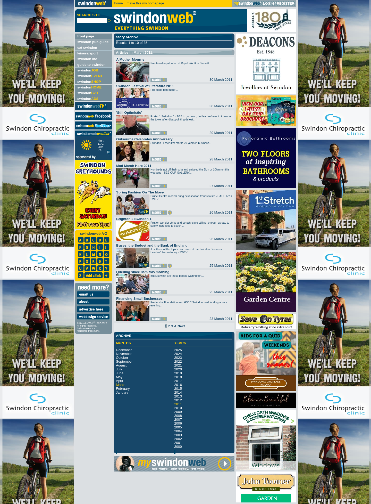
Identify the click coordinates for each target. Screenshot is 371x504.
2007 (178, 419)
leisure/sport (87, 53)
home (118, 3)
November (124, 354)
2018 (178, 377)
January (122, 392)
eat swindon (87, 48)
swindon (87, 70)
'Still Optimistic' (129, 113)
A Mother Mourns (130, 59)
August (121, 365)
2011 (178, 404)
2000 (178, 447)
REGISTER (285, 3)
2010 (178, 408)
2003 (178, 435)
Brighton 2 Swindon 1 (133, 219)
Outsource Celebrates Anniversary (144, 139)
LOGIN (268, 3)
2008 (178, 416)
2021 (178, 365)
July (119, 369)
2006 (178, 423)
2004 (178, 431)
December (124, 350)
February (123, 389)
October (122, 358)
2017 (178, 381)
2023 (178, 358)
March (120, 385)
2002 (178, 439)
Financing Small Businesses (139, 298)
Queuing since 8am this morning (143, 272)
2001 (178, 443)
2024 (178, 354)
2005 (178, 427)
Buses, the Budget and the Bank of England (152, 245)
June (119, 373)
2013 (178, 396)
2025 (178, 350)
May (119, 377)
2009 (178, 412)
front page (85, 36)
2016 (178, 385)
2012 (178, 400)
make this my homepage (145, 3)
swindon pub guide (92, 42)
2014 (178, 392)
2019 (178, 373)
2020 (178, 369)
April (119, 381)
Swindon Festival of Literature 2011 (145, 86)
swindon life (87, 59)
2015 (178, 389)
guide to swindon (91, 65)
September (124, 361)
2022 (178, 361)
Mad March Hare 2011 (133, 166)
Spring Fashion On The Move (140, 192)
